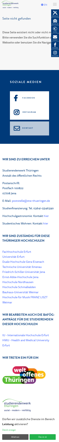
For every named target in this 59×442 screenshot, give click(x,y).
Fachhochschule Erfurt (16, 251)
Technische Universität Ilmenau (22, 267)
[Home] (16, 406)
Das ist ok (42, 437)
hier (46, 216)
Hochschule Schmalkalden (19, 287)
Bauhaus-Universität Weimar (20, 292)
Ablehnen (15, 437)
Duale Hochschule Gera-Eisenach (23, 261)
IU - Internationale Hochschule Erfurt (25, 335)
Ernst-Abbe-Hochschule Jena (20, 277)
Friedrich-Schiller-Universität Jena (23, 272)
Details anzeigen (9, 430)
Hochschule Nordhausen (17, 282)
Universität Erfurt (13, 256)
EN (44, 5)
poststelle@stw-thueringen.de (31, 200)
